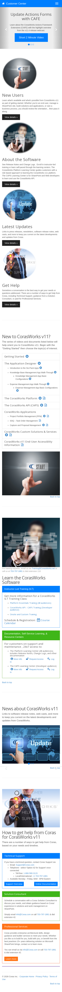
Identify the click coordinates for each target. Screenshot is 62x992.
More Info (16, 659)
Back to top (55, 497)
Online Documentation (46, 884)
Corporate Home (27, 976)
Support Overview (14, 884)
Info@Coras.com (23, 914)
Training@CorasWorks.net (43, 568)
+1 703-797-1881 (40, 876)
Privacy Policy (42, 976)
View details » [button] (11, 117)
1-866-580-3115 (31, 873)
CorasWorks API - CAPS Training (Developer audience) (31, 608)
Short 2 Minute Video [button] (31, 37)
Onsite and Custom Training (23, 614)
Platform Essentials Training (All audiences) (30, 602)
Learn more (11, 959)
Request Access (34, 659)
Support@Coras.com (25, 865)
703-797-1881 (16, 571)
